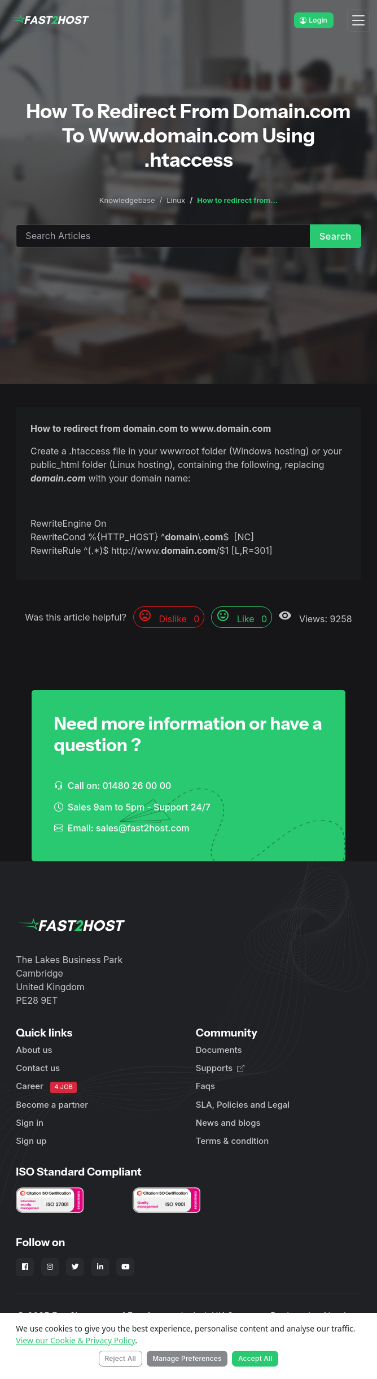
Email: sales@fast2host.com (122, 828)
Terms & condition (232, 1140)
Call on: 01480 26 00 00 (113, 785)
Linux (175, 200)
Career (46, 1086)
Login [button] (313, 20)
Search (335, 236)
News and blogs (228, 1122)
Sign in (29, 1122)
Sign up (31, 1140)
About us (34, 1049)
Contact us (38, 1068)
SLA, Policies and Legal (243, 1104)
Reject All (120, 1358)
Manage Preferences (187, 1358)
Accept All (255, 1358)
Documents (219, 1049)
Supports (220, 1068)
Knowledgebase (127, 200)
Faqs (205, 1086)
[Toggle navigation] (358, 20)
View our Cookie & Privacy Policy (75, 1340)
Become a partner (52, 1104)
